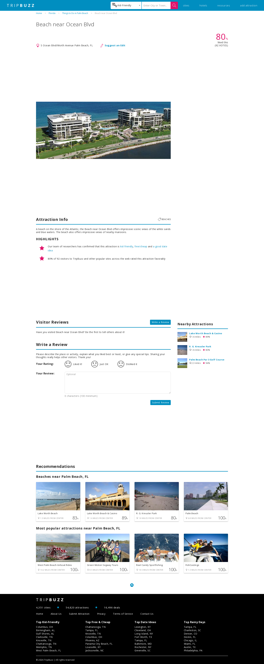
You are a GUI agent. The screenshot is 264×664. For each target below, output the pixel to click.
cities (186, 5)
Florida (52, 13)
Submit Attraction (79, 613)
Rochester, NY (143, 647)
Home (39, 13)
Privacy (101, 613)
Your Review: (45, 373)
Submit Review (160, 402)
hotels (203, 5)
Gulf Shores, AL (45, 633)
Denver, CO (190, 633)
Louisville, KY (93, 647)
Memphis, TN (44, 647)
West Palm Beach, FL (48, 650)
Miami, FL (189, 643)
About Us (56, 613)
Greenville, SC (143, 650)
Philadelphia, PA (193, 650)
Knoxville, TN (44, 640)
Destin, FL (190, 637)
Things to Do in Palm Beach (75, 13)
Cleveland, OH (143, 630)
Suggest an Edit (115, 45)
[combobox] (126, 5)
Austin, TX (190, 647)
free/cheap (141, 246)
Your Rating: (45, 364)
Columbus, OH (44, 626)
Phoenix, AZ (92, 640)
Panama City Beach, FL (99, 643)
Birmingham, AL (45, 630)
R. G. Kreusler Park (200, 346)
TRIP (21, 5)
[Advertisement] (132, 74)
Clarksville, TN (44, 637)
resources (223, 5)
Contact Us (146, 613)
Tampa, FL (91, 630)
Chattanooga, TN (46, 643)
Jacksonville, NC (94, 650)
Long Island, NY (144, 633)
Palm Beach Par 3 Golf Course (206, 359)
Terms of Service (123, 613)
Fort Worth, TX (143, 637)
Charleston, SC (192, 630)
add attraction (248, 5)
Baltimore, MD (143, 643)
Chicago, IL (190, 640)
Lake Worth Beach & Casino (205, 333)
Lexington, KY (143, 626)
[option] (103, 130)
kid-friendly (126, 246)
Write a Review (160, 322)
